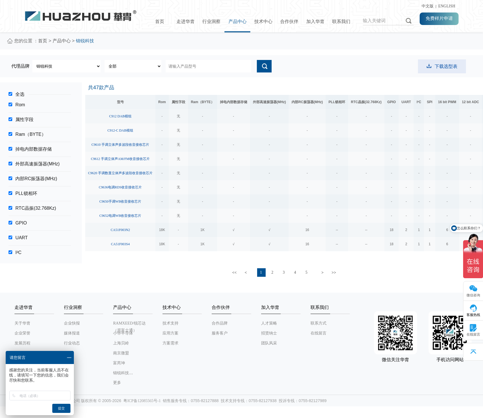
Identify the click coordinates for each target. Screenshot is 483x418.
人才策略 (269, 323)
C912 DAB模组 (120, 116)
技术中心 (263, 21)
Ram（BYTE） (30, 134)
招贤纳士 (269, 333)
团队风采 (269, 343)
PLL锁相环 (26, 193)
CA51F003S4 (120, 244)
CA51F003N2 (120, 230)
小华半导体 (123, 333)
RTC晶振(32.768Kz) (35, 208)
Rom (20, 104)
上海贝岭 (121, 343)
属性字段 (24, 119)
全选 (19, 94)
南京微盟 (121, 353)
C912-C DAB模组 (120, 130)
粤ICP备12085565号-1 (142, 401)
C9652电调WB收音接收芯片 (120, 216)
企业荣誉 (22, 333)
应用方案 (170, 333)
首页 (159, 21)
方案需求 (170, 343)
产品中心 (237, 21)
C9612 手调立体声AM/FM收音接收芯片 (120, 159)
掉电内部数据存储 (33, 149)
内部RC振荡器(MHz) (36, 178)
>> (334, 273)
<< (234, 273)
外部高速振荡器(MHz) (37, 163)
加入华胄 (315, 21)
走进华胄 (185, 21)
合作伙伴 (289, 21)
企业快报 (72, 323)
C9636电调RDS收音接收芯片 (120, 187)
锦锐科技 (121, 373)
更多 (117, 382)
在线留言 (318, 333)
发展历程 (22, 343)
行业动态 (72, 343)
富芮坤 (119, 363)
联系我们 (341, 21)
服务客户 (220, 333)
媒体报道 (72, 333)
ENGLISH (446, 6)
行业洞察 (211, 21)
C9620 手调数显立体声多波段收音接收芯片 (120, 173)
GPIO (21, 223)
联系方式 (318, 323)
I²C (18, 252)
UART (21, 237)
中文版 (427, 6)
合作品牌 (220, 323)
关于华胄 (22, 323)
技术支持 (170, 323)
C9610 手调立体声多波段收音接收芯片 (120, 145)
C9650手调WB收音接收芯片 (120, 201)
